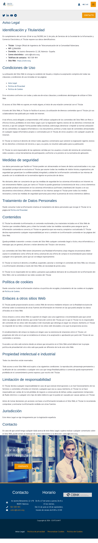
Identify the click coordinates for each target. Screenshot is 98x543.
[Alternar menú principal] (92, 8)
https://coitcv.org (24, 67)
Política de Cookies (16, 95)
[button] (89, 21)
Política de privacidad (36, 536)
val (86, 8)
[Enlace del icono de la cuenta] (78, 8)
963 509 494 (15, 513)
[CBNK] (77, 501)
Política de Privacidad (16, 92)
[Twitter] (3, 21)
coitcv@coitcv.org (17, 516)
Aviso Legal (12, 89)
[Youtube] (11, 21)
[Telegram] (15, 21)
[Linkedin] (7, 21)
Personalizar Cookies (56, 536)
